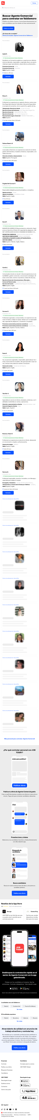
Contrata (3, 1064)
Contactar (8, 76)
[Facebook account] (7, 1109)
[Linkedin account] (16, 1109)
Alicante (34, 1018)
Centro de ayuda (6, 1089)
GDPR (29, 1114)
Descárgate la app (6, 1080)
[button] (19, 59)
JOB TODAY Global (25, 1067)
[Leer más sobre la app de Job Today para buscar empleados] (19, 992)
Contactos (4, 1086)
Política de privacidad (6, 1114)
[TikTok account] (2, 1109)
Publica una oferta (8, 28)
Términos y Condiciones (20, 1114)
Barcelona (15, 1018)
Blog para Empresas (6, 1070)
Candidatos (4, 1073)
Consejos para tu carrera (27, 1064)
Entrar (34, 3)
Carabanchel (15, 1006)
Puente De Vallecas (29, 1006)
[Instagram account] (4, 1109)
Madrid (5, 1006)
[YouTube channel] (10, 1109)
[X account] (13, 1109)
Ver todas (19, 1009)
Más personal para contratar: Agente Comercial (19, 739)
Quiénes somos (5, 1083)
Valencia (24, 1018)
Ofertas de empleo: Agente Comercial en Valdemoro (17, 35)
